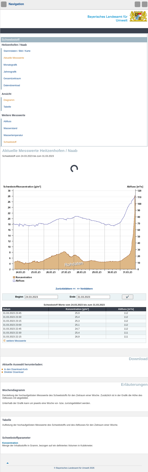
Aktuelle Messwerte (14, 58)
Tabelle (7, 106)
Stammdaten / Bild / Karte (17, 51)
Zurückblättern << (65, 288)
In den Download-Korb (16, 369)
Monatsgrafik (10, 65)
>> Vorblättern (85, 288)
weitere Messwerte (16, 341)
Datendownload (12, 85)
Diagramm (9, 100)
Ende (72, 296)
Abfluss (7, 121)
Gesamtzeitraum (12, 78)
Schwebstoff (10, 142)
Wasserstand (10, 128)
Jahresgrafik (10, 71)
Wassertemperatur (13, 135)
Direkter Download (14, 372)
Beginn (19, 296)
